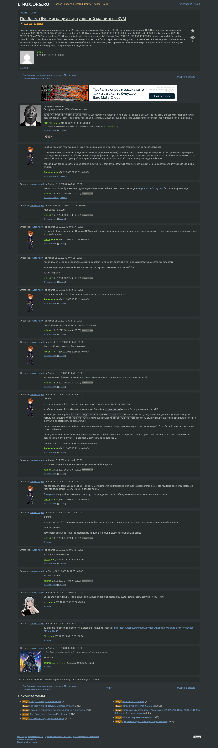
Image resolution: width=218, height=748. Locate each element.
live (30, 23)
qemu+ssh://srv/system (151, 188)
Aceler (47, 172)
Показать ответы (51, 176)
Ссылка (24, 68)
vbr (45, 602)
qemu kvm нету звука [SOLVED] (138, 706)
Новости (58, 4)
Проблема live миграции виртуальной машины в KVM (73, 18)
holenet (39, 52)
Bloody (47, 559)
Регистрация (185, 4)
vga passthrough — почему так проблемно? (144, 721)
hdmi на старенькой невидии (137, 717)
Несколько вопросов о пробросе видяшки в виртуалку (57, 710)
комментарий (37, 184)
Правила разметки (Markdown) (86, 737)
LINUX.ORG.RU (33, 4)
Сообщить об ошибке (26, 739)
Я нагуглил (49, 494)
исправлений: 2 (110, 126)
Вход (197, 4)
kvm (26, 23)
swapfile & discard (186, 77)
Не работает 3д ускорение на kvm (46, 718)
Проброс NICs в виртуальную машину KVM (51, 706)
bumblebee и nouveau (133, 701)
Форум (87, 4)
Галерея (69, 4)
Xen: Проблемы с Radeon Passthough (48, 714)
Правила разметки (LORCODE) (58, 737)
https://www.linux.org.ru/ (27, 742)
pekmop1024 (50, 663)
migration (38, 23)
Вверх (197, 737)
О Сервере (22, 737)
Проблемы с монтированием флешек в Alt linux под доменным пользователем (49, 76)
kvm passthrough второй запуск (45, 701)
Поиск (105, 4)
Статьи (79, 4)
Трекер (97, 4)
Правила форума (35, 737)
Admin (33, 13)
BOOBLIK (48, 123)
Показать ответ (50, 130)
